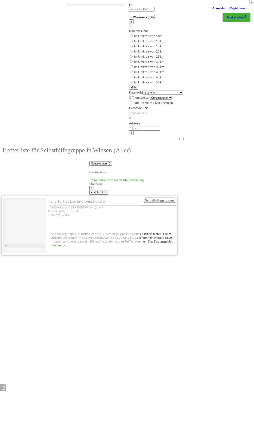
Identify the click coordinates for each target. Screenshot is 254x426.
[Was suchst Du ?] (141, 9)
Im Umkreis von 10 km (149, 41)
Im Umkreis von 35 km (149, 67)
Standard (95, 184)
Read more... (59, 245)
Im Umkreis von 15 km (149, 46)
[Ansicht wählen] (91, 188)
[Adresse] (144, 128)
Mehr (134, 87)
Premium (95, 180)
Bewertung (136, 180)
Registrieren (238, 8)
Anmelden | (220, 8)
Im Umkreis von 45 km (149, 77)
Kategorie (135, 92)
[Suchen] (131, 21)
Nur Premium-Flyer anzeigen (153, 102)
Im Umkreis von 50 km (149, 82)
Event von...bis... (139, 108)
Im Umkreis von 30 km (149, 61)
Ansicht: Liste (98, 192)
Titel (125, 180)
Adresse (134, 123)
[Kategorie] (162, 93)
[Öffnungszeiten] (161, 98)
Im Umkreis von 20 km (149, 51)
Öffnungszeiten (139, 97)
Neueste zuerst (100, 163)
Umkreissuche (138, 30)
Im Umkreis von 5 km (148, 36)
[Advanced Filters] (130, 26)
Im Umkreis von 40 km (149, 72)
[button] (95, 5)
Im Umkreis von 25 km (149, 56)
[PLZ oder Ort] (141, 17)
